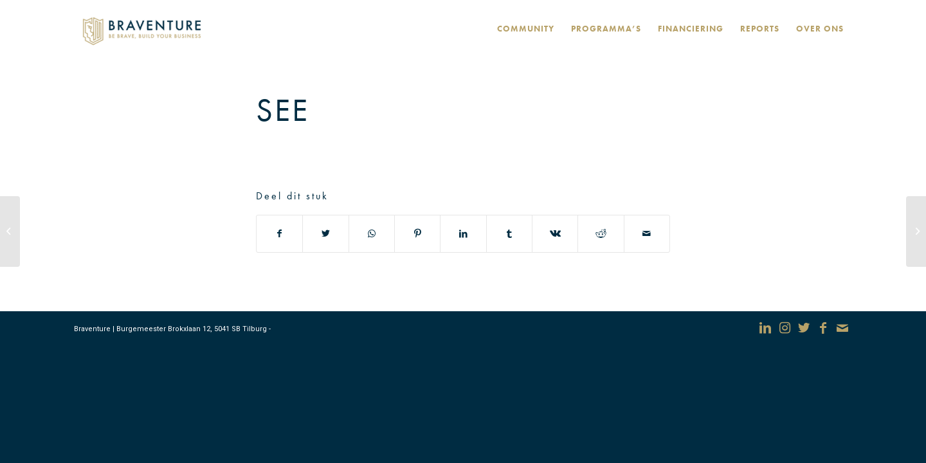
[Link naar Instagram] (784, 328)
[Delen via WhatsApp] (371, 233)
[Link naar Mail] (842, 328)
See (282, 110)
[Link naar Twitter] (803, 328)
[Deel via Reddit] (600, 233)
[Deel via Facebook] (279, 233)
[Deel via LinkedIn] (463, 233)
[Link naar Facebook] (823, 328)
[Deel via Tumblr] (509, 233)
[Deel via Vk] (554, 233)
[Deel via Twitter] (325, 233)
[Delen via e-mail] (646, 233)
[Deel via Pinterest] (417, 233)
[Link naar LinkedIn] (765, 328)
